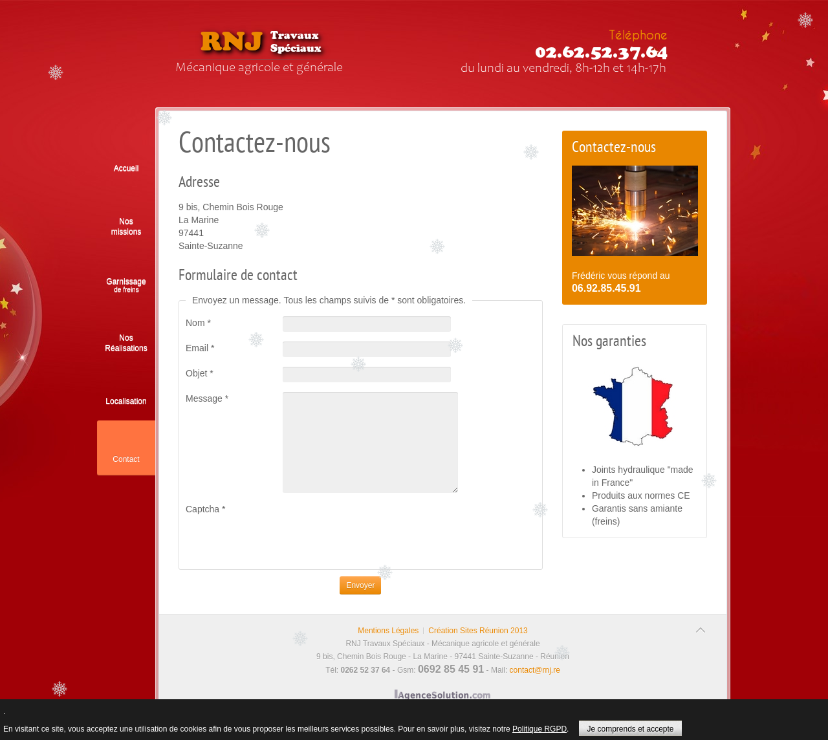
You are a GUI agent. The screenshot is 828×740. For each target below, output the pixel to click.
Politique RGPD (539, 729)
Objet (199, 373)
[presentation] (284, 541)
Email (200, 348)
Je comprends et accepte (630, 729)
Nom (198, 323)
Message (207, 398)
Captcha (206, 509)
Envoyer (360, 585)
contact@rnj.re (535, 670)
